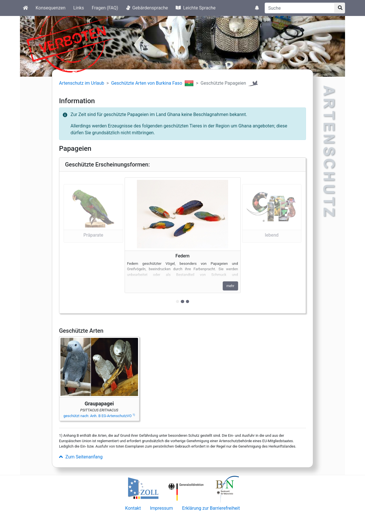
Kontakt (133, 508)
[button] (93, 242)
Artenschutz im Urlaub (81, 83)
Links (78, 8)
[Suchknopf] (339, 8)
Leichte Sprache (196, 8)
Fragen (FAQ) (105, 8)
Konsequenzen (51, 8)
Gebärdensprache (147, 8)
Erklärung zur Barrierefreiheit (211, 508)
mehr (230, 286)
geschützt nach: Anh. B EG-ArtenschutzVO (99, 416)
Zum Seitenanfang (81, 457)
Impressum (161, 508)
